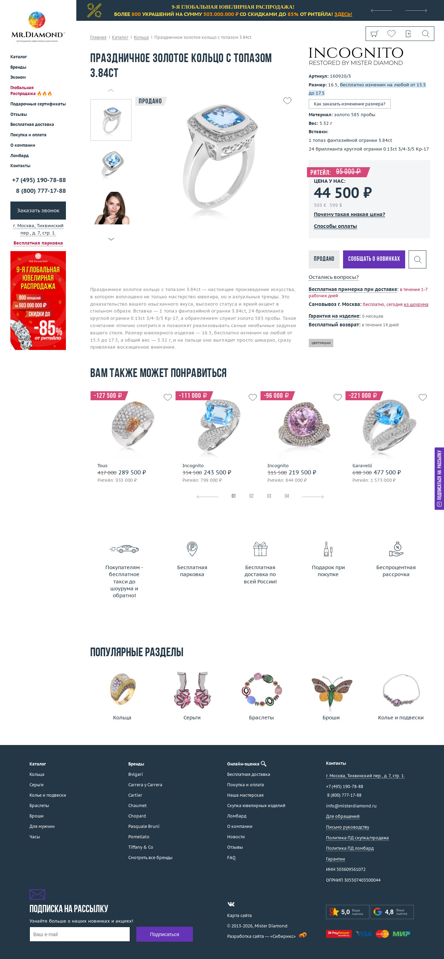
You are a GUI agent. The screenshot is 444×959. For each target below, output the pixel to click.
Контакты (20, 165)
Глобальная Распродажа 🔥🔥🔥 (31, 90)
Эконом (18, 77)
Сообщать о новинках (374, 259)
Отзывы (18, 114)
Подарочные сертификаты (38, 103)
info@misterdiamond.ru (351, 805)
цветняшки (321, 343)
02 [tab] (251, 496)
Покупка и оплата (28, 134)
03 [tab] (269, 496)
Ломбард (19, 155)
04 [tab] (287, 496)
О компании (22, 145)
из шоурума (416, 304)
